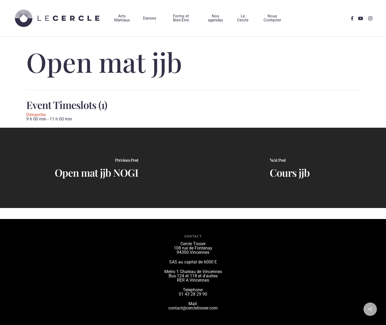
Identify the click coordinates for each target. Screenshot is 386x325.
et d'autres (208, 275)
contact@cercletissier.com (193, 308)
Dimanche (36, 114)
